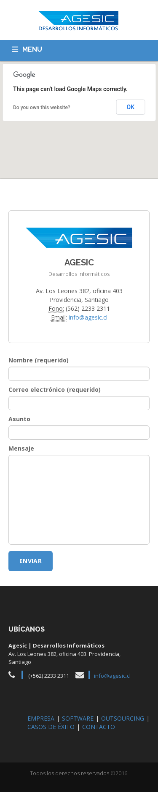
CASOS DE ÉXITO (51, 727)
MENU (32, 49)
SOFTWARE (78, 718)
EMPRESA (40, 718)
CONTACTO (98, 727)
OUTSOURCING (122, 718)
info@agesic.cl (88, 317)
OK (131, 107)
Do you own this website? (41, 107)
